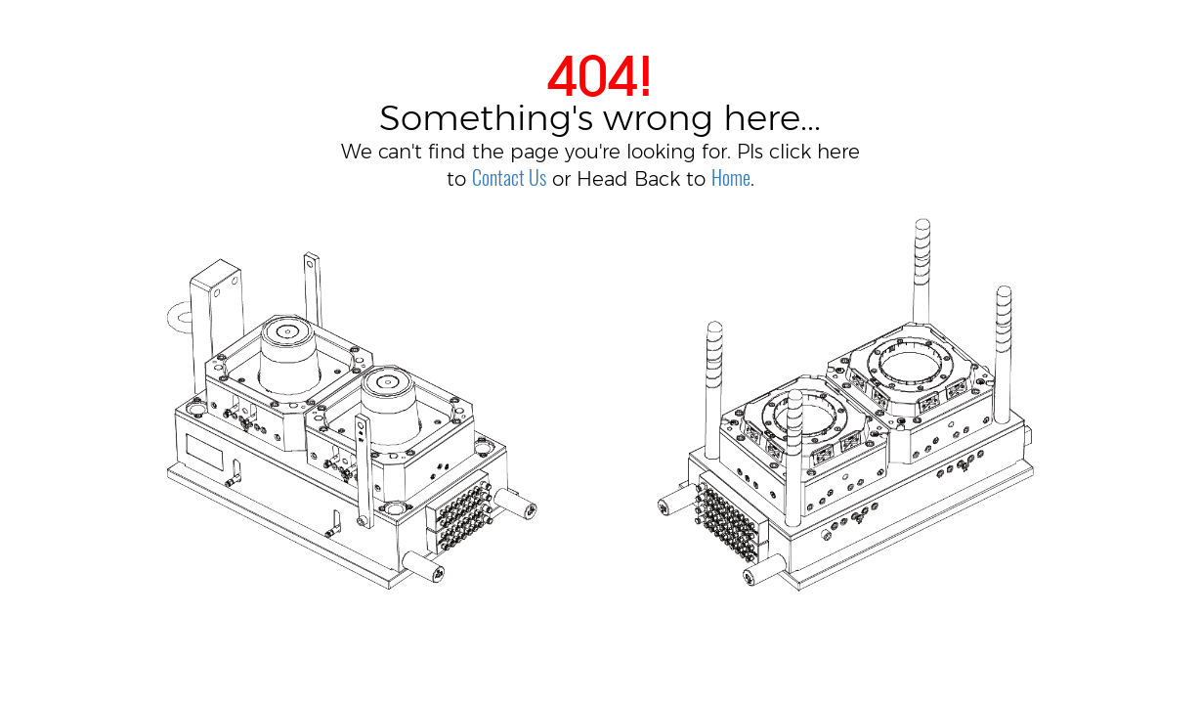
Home (730, 177)
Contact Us (509, 177)
